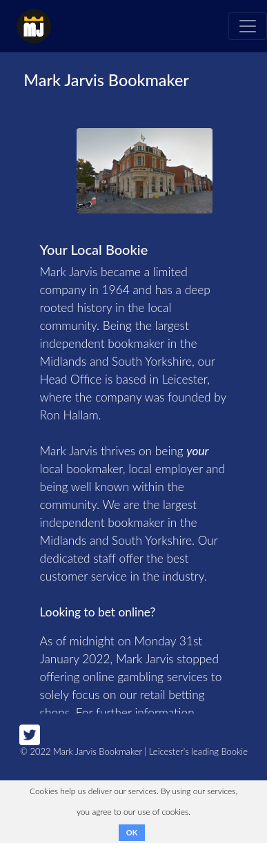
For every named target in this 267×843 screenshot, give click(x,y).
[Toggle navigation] (247, 26)
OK (131, 832)
